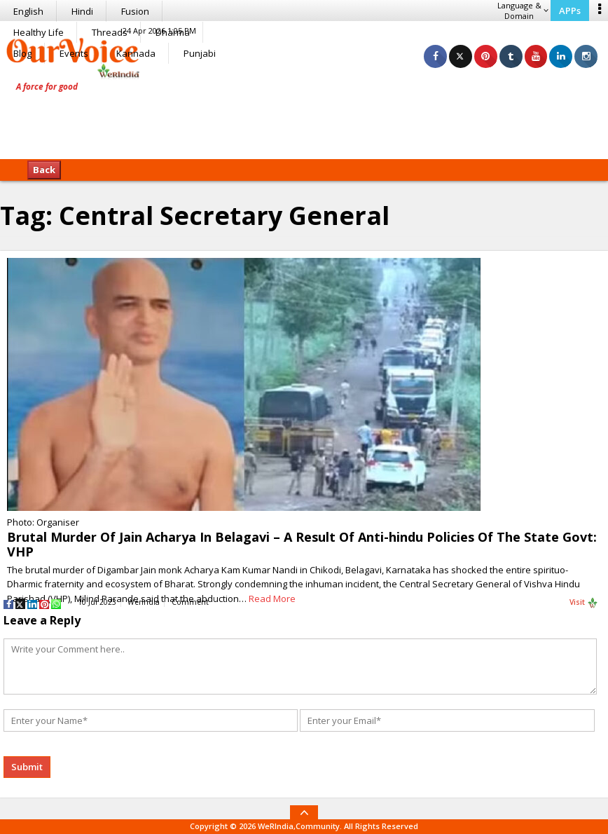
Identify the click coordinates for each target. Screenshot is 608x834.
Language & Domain (522, 10)
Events (74, 53)
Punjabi (200, 53)
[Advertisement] (304, 115)
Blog (22, 53)
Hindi (82, 11)
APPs (570, 10)
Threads (109, 32)
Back (44, 169)
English (28, 11)
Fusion (135, 11)
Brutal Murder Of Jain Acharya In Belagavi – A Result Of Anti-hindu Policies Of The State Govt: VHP (302, 544)
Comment (190, 602)
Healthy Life (38, 32)
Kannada (136, 53)
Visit (583, 602)
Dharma (173, 32)
